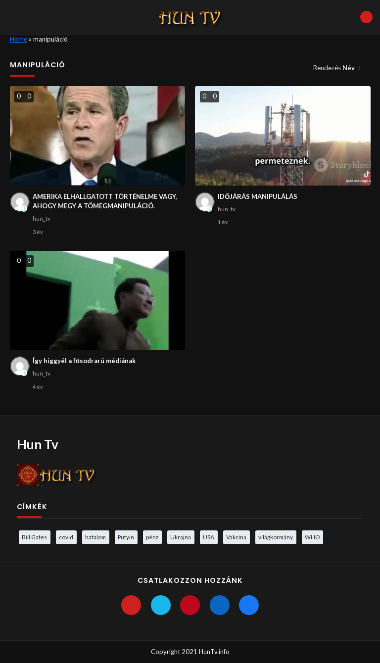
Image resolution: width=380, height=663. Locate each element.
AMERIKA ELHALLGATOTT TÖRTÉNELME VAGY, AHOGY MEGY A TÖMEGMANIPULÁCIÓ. (105, 201)
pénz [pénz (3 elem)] (152, 536)
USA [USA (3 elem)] (208, 536)
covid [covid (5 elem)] (66, 536)
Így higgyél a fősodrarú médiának (84, 361)
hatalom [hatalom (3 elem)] (95, 536)
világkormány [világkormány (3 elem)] (275, 536)
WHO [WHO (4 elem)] (312, 536)
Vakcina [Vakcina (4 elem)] (236, 536)
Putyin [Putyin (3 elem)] (126, 536)
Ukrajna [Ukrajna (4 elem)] (180, 536)
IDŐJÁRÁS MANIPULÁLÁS (257, 196)
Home (18, 39)
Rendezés (334, 68)
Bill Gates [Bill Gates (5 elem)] (34, 536)
